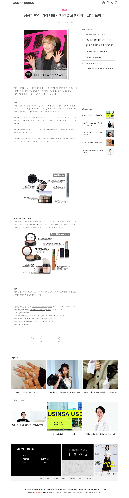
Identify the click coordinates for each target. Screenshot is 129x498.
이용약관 (86, 489)
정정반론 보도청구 (50, 489)
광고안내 (31, 489)
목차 (103, 474)
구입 (114, 474)
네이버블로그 (86, 454)
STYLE (64, 10)
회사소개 (65, 489)
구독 (108, 474)
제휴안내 (81, 489)
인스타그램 (75, 454)
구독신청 (26, 489)
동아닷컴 (60, 489)
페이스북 (69, 454)
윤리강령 (36, 489)
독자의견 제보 (42, 489)
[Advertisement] (41, 157)
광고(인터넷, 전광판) (73, 489)
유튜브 (80, 454)
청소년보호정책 (102, 489)
